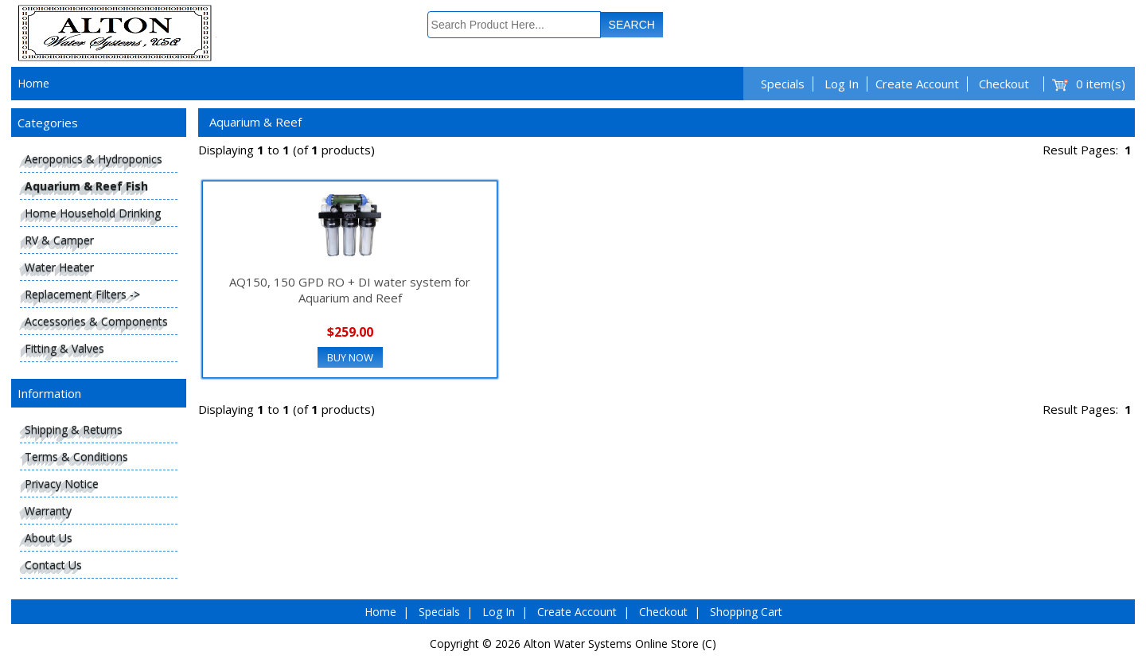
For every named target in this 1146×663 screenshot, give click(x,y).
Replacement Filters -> (82, 294)
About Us (48, 537)
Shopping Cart (746, 611)
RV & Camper (59, 240)
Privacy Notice (62, 483)
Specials (783, 84)
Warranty (48, 510)
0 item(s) (1100, 84)
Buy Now (350, 357)
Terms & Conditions (76, 456)
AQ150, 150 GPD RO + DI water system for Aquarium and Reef (349, 290)
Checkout (1004, 84)
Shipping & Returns (74, 429)
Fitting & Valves (64, 348)
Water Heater (59, 267)
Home (33, 83)
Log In (841, 84)
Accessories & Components (96, 321)
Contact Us (53, 564)
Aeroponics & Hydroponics (93, 158)
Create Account (917, 84)
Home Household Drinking (93, 212)
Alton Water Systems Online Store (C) (620, 643)
